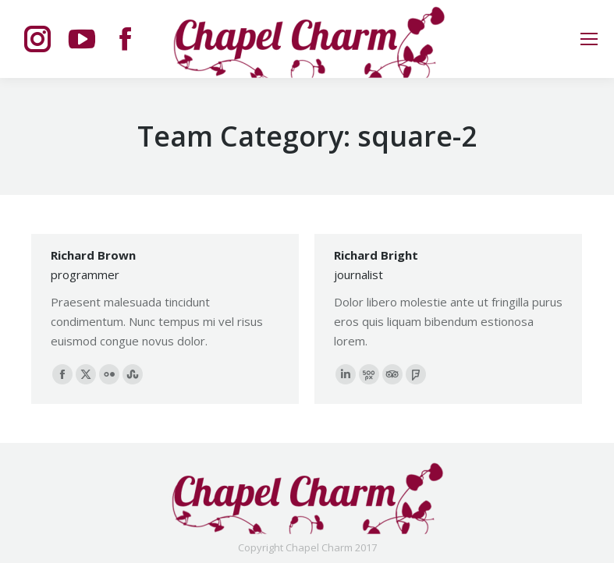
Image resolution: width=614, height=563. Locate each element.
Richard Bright (376, 255)
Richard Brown (93, 255)
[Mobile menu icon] (589, 39)
